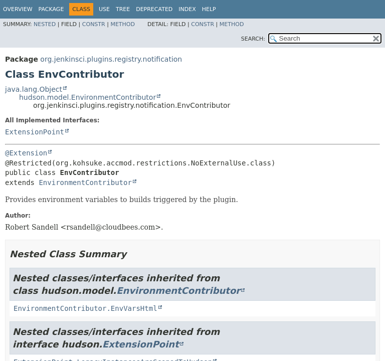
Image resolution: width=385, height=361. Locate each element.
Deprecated (154, 9)
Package (51, 9)
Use (104, 9)
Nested (45, 24)
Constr (93, 24)
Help (209, 9)
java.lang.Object (33, 89)
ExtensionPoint (34, 132)
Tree (123, 9)
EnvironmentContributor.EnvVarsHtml (85, 308)
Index (187, 9)
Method (122, 24)
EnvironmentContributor (85, 182)
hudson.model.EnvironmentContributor (87, 97)
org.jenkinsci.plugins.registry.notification (111, 59)
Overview (18, 9)
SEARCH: (253, 39)
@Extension (26, 153)
